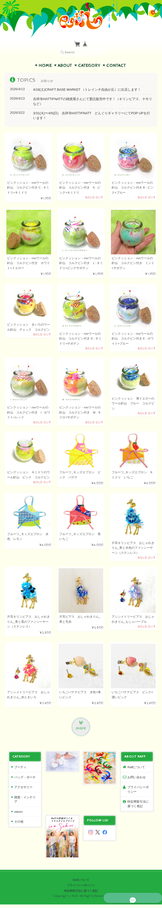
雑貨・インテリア (25, 801)
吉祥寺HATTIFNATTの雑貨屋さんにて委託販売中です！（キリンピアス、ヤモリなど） (92, 101)
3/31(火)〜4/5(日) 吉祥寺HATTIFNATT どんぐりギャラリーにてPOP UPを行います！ (91, 115)
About (65, 65)
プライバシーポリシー (139, 794)
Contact (116, 65)
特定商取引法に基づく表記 (139, 808)
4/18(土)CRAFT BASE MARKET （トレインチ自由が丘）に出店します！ (87, 89)
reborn (17, 811)
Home (45, 65)
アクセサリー (22, 791)
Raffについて (137, 771)
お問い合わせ (137, 781)
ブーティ (19, 771)
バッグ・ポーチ (23, 781)
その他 (17, 821)
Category (89, 65)
